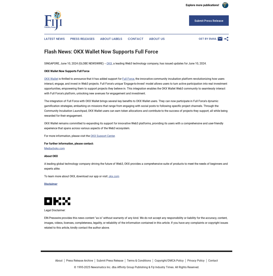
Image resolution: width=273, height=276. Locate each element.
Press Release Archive (79, 260)
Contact (135, 39)
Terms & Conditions (139, 260)
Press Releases (82, 39)
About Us (157, 39)
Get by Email (211, 38)
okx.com (113, 176)
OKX (109, 63)
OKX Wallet (51, 78)
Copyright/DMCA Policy (169, 260)
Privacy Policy (196, 260)
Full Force (128, 78)
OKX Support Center (103, 136)
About (59, 260)
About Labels (111, 39)
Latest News (54, 39)
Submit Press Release (110, 260)
